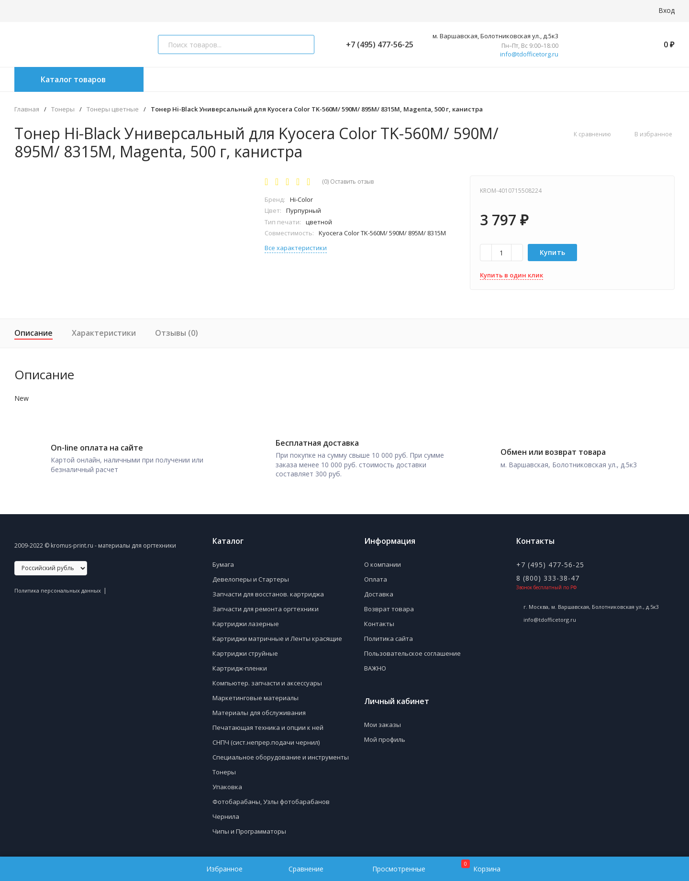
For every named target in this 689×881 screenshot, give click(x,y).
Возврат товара (389, 607)
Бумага (223, 562)
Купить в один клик (511, 275)
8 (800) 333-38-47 (547, 576)
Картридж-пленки (239, 666)
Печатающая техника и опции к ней (267, 725)
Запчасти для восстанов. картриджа (268, 592)
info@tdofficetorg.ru (529, 54)
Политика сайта (388, 636)
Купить (553, 252)
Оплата (375, 577)
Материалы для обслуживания (259, 710)
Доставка (378, 592)
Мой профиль (384, 737)
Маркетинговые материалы (255, 696)
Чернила (225, 814)
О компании (382, 562)
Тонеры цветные (113, 109)
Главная (26, 109)
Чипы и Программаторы (249, 829)
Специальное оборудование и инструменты (280, 755)
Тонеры (63, 109)
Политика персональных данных (57, 588)
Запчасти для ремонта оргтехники (265, 607)
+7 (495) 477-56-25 (375, 44)
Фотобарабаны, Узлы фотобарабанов (271, 799)
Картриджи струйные (245, 651)
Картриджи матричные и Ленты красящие (277, 636)
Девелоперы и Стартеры (250, 577)
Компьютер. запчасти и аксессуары (267, 681)
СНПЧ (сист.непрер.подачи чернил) (266, 740)
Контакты (379, 621)
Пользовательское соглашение (412, 651)
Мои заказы (382, 722)
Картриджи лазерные (245, 621)
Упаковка (227, 785)
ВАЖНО (375, 666)
